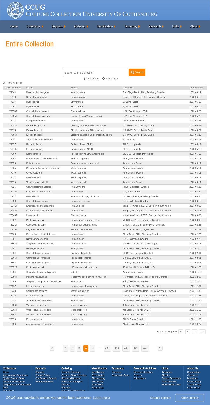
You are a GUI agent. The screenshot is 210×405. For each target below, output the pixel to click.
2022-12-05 (195, 281)
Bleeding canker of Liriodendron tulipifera (91, 135)
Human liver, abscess (81, 201)
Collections (33, 26)
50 (188, 331)
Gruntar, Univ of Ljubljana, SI (137, 258)
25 (181, 331)
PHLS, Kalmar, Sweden (134, 120)
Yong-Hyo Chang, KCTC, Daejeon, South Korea (147, 206)
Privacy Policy (194, 381)
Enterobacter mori (35, 319)
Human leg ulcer (79, 191)
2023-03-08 (195, 206)
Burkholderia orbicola (36, 97)
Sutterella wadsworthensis (39, 300)
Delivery (65, 384)
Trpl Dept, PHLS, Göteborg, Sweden (141, 196)
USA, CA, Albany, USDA (135, 111)
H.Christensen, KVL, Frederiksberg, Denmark (145, 276)
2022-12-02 (195, 286)
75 (194, 331)
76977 (12, 196)
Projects (138, 375)
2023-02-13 (195, 243)
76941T (13, 206)
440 (126, 348)
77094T (13, 125)
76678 (12, 319)
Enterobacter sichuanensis (39, 210)
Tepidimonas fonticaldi (37, 182)
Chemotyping (98, 378)
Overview (116, 372)
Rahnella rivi (32, 196)
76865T (13, 258)
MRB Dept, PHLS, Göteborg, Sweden (141, 220)
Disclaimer (192, 378)
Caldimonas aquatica (36, 291)
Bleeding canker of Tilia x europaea (88, 125)
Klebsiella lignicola (35, 125)
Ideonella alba (33, 215)
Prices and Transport (71, 381)
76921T (13, 224)
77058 (12, 163)
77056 (12, 158)
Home (14, 26)
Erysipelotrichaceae (36, 120)
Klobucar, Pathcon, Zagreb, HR (138, 229)
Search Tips (110, 78)
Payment (65, 387)
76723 (12, 291)
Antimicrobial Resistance (15, 375)
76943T (13, 215)
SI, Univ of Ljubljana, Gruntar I (138, 253)
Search (137, 72)
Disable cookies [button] (160, 397)
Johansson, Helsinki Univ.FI (136, 305)
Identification (105, 26)
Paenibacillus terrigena (37, 92)
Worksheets (98, 387)
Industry (75, 272)
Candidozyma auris (36, 224)
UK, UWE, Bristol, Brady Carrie (138, 125)
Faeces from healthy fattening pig (87, 154)
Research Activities (143, 372)
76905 (12, 234)
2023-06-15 (195, 102)
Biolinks (166, 375)
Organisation (193, 372)
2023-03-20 (195, 191)
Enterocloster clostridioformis (40, 234)
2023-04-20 (195, 187)
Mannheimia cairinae (36, 276)
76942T (13, 210)
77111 (12, 120)
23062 (12, 106)
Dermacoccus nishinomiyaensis (42, 158)
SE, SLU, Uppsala (132, 144)
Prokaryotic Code (120, 375)
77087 (12, 139)
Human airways (78, 97)
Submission (97, 384)
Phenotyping (98, 375)
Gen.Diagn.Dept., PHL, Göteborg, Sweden (144, 92)
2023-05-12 (195, 144)
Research (155, 26)
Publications (140, 378)
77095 (12, 130)
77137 (12, 102)
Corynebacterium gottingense (41, 272)
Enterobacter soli (34, 295)
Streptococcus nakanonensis (40, 243)
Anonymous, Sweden (133, 158)
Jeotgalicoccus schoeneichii (40, 324)
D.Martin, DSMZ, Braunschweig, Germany (144, 224)
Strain (29, 87)
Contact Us (192, 375)
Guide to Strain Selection (74, 375)
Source (74, 87)
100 (202, 331)
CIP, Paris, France (132, 191)
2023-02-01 (195, 253)
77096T (13, 135)
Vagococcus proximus (37, 305)
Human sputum (78, 243)
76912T (13, 191)
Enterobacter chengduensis (40, 206)
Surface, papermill (80, 158)
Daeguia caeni (33, 177)
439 (117, 348)
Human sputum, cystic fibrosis (86, 196)
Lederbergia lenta (35, 286)
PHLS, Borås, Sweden (134, 319)
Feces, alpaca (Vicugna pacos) (86, 116)
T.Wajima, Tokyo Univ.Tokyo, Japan (140, 243)
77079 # (13, 149)
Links (175, 26)
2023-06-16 (195, 97)
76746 (12, 281)
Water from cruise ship (82, 229)
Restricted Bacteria (71, 378)
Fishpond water (78, 215)
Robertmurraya (33, 163)
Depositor (128, 87)
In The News (193, 387)
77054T (13, 111)
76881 (12, 248)
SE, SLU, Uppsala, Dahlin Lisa (138, 154)
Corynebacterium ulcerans (39, 187)
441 (136, 348)
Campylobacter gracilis (37, 201)
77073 (12, 182)
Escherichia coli (34, 144)
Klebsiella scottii (34, 130)
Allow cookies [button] (190, 397)
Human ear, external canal (84, 224)
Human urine (77, 210)
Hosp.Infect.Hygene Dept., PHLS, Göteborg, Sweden (149, 291)
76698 (12, 314)
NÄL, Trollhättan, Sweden (135, 201)
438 (107, 348)
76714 (12, 300)
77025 (12, 187)
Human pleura (78, 92)
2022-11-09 (195, 319)
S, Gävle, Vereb (130, 102)
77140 (12, 97)
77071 (12, 177)
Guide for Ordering (70, 372)
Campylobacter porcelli (37, 111)
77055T (13, 116)
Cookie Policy (194, 384)
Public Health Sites (171, 384)
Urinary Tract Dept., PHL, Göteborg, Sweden (145, 295)
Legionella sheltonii (36, 229)
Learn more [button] (101, 397)
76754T (13, 276)
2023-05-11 (195, 158)
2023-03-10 (195, 201)
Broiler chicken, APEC (82, 144)
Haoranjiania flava (35, 248)
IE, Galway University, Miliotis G (139, 267)
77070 (12, 172)
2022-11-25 (195, 295)
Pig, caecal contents (81, 253)
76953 (12, 201)
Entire (6, 372)
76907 (12, 239)
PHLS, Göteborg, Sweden (136, 187)
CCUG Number (13, 87)
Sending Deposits (44, 381)
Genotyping (97, 381)
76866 (12, 262)
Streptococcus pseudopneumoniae (43, 281)
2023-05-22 (195, 125)
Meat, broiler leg (79, 305)
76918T (13, 229)
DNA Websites (169, 381)
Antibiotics (167, 372)
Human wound (78, 187)
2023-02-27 (195, 229)
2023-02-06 (195, 248)
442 (145, 348)
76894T (13, 243)
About (194, 26)
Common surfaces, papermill (85, 163)
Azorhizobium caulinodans (39, 139)
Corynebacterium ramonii (39, 191)
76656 (12, 324)
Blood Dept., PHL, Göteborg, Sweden (141, 234)
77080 (12, 154)
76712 (12, 295)
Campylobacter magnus (38, 253)
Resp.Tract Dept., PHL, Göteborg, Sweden (144, 97)
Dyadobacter (32, 102)
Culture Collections (171, 378)
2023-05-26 (195, 111)
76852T (13, 267)
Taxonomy (130, 26)
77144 (12, 92)
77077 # (13, 144)
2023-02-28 (195, 224)
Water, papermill (79, 168)
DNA (5, 387)
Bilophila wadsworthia (37, 239)
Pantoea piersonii (35, 220)
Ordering (79, 26)
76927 (12, 220)
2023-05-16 (195, 139)
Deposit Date (196, 87)
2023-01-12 (195, 272)
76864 (12, 253)
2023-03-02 (195, 220)
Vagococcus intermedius (38, 310)
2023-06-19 (195, 92)
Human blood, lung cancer (84, 286)
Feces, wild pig (78, 111)
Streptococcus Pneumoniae (17, 384)
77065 (12, 168)
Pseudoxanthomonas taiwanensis (43, 168)
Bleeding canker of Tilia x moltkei (87, 130)
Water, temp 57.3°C (80, 291)
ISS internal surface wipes (84, 267)
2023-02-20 (195, 234)
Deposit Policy (42, 375)
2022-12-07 (195, 276)
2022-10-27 (195, 324)
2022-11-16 (195, 305)
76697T (13, 310)
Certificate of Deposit (45, 378)
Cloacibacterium (34, 172)
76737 (12, 286)
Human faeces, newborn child (85, 220)
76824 (12, 272)
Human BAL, (77, 281)
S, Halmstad (129, 139)
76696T (13, 305)
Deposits (57, 26)
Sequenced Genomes (14, 381)
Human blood (77, 120)
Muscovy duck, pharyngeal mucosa (88, 276)
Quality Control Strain (14, 378)
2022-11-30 (195, 291)
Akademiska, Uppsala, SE (136, 324)
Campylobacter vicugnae (38, 116)
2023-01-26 (195, 267)
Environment (77, 102)
